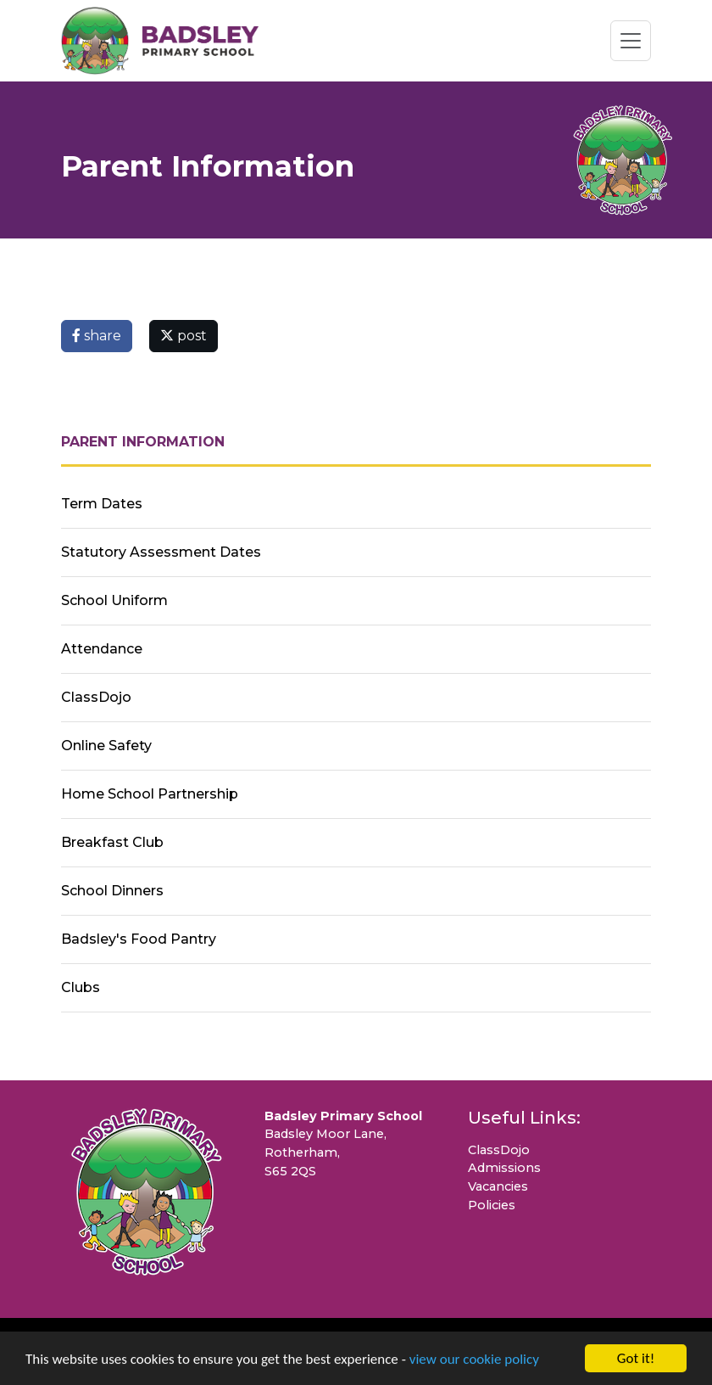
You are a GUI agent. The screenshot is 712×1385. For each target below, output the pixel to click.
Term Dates (101, 504)
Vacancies (498, 1186)
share (96, 336)
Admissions (504, 1167)
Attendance (101, 649)
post (183, 336)
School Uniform (114, 600)
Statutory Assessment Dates (161, 552)
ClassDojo (96, 697)
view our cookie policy (474, 1359)
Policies (491, 1205)
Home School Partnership (149, 794)
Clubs (80, 987)
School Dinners (112, 891)
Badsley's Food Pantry (138, 939)
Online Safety (106, 745)
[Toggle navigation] (630, 40)
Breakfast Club (112, 842)
